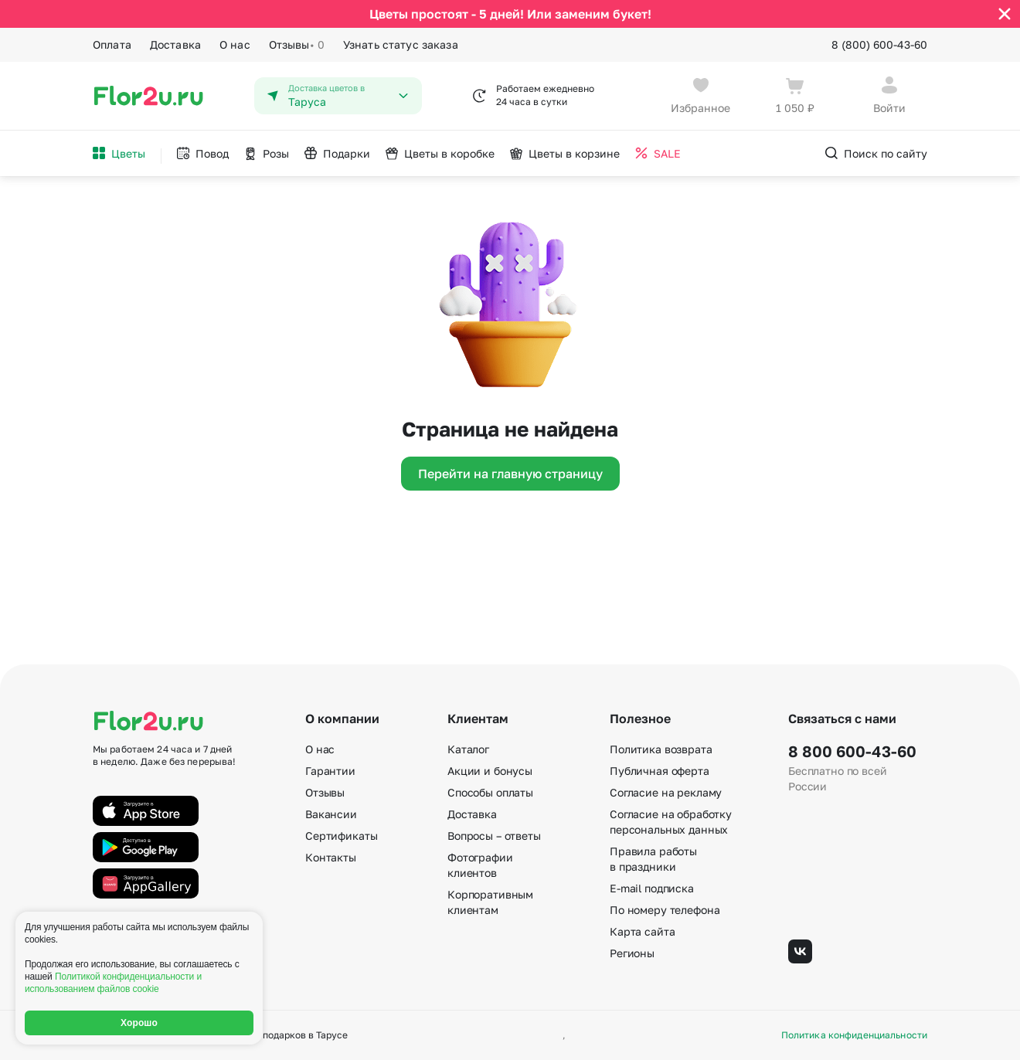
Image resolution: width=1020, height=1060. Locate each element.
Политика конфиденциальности (854, 1035)
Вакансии (331, 813)
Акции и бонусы (489, 770)
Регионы (632, 953)
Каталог (468, 749)
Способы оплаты (490, 792)
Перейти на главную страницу (510, 473)
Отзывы (297, 45)
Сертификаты (341, 835)
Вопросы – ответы (494, 835)
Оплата (112, 44)
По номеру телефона (664, 909)
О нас (234, 44)
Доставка (175, 44)
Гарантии (330, 770)
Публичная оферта (659, 770)
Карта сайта (642, 931)
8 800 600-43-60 (852, 751)
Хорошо (139, 1023)
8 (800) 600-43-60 (879, 44)
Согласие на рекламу (666, 792)
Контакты (330, 857)
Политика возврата (661, 749)
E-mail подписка (652, 888)
